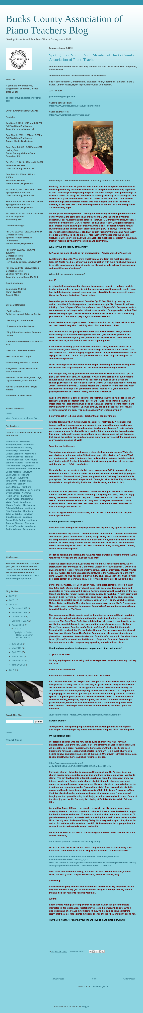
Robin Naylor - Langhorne (19, 496)
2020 (12, 600)
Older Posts (129, 978)
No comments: (77, 951)
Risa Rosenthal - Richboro (19, 511)
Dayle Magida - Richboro (18, 487)
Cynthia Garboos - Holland (19, 456)
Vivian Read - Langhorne (18, 502)
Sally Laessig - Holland (17, 475)
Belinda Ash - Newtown (18, 441)
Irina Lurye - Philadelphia (19, 481)
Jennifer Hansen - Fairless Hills (22, 462)
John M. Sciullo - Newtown (19, 514)
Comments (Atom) (99, 986)
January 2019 (18, 665)
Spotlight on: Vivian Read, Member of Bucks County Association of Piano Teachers (91, 57)
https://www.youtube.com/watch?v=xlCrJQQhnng (74, 841)
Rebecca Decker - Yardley (19, 447)
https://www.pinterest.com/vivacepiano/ (69, 115)
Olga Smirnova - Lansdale (19, 517)
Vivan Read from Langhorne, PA (21, 418)
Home (94, 978)
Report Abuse (14, 740)
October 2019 (18, 616)
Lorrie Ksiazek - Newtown (19, 472)
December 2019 (20, 608)
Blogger (85, 1006)
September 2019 (20, 621)
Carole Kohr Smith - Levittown (21, 520)
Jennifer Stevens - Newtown (20, 523)
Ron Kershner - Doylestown (20, 465)
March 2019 (18, 656)
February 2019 (19, 660)
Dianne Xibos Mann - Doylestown (23, 490)
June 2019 (17, 644)
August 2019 (18, 625)
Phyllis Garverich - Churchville (21, 459)
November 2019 (20, 612)
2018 (12, 670)
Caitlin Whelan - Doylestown (20, 529)
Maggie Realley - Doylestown (20, 505)
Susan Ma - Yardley (15, 484)
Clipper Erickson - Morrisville (21, 453)
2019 (12, 604)
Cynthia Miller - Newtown (18, 493)
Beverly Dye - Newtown (18, 450)
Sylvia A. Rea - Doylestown (19, 499)
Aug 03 (18, 628)
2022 (12, 596)
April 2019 (17, 652)
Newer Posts (58, 978)
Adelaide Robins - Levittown (20, 508)
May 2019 (17, 648)
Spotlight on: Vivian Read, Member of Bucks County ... (23, 635)
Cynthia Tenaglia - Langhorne (21, 526)
